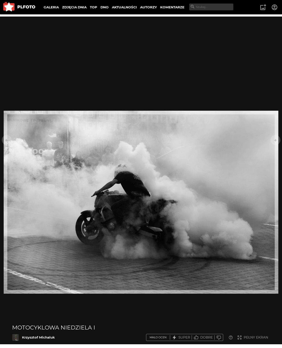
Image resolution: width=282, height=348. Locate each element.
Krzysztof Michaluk (38, 337)
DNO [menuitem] (104, 7)
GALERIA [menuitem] (51, 7)
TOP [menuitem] (93, 7)
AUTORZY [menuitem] (148, 7)
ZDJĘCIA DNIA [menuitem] (74, 7)
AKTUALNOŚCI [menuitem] (124, 7)
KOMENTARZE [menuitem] (172, 7)
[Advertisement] (141, 47)
